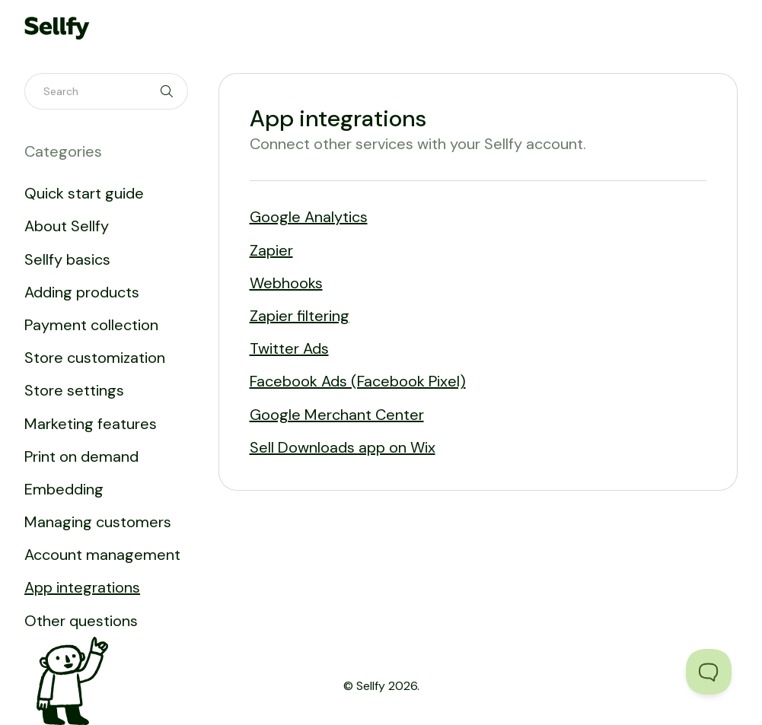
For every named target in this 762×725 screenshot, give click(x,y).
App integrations (82, 587)
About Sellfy (66, 226)
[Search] (106, 91)
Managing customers (97, 522)
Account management (102, 554)
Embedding (64, 489)
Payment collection (91, 325)
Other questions (81, 621)
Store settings (74, 390)
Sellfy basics (67, 259)
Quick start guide (84, 193)
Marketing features (90, 424)
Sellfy (370, 686)
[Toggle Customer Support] (709, 672)
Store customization (94, 357)
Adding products (81, 292)
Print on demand (81, 456)
